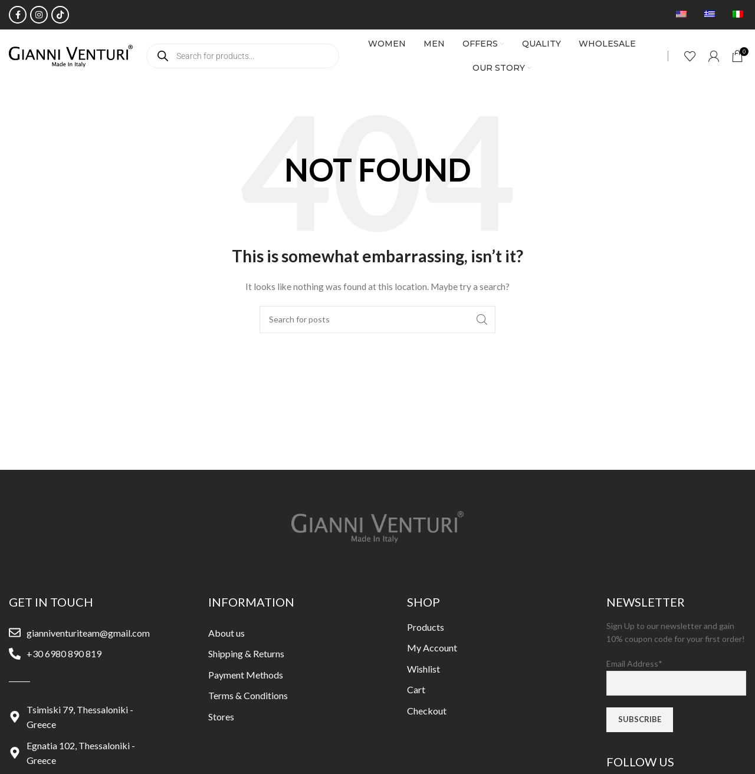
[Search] (377, 319)
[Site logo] (71, 55)
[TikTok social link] (60, 15)
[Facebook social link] (18, 15)
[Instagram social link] (39, 15)
